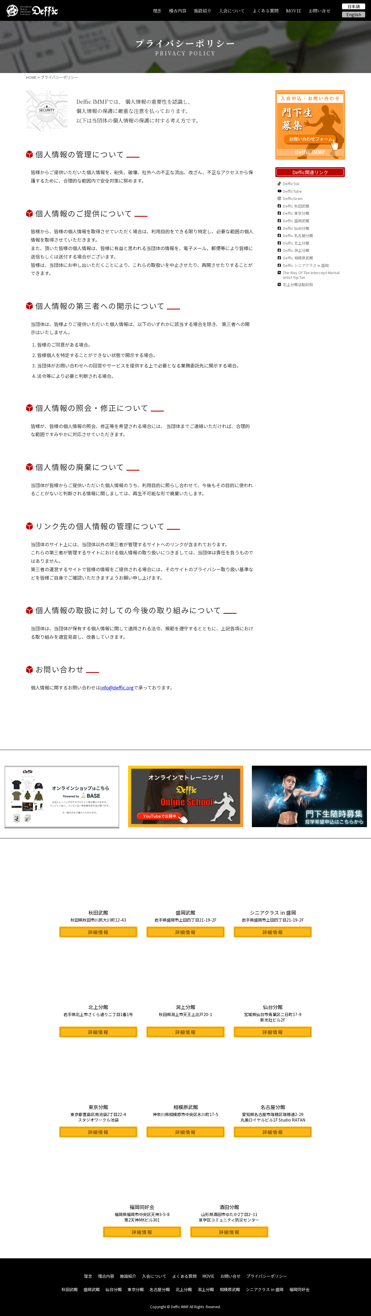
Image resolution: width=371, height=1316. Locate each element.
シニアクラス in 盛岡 (264, 1289)
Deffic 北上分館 (296, 243)
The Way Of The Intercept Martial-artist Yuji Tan (312, 274)
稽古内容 (177, 11)
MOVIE (293, 11)
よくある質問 (265, 11)
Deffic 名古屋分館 (298, 235)
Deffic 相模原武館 (298, 258)
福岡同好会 (299, 1289)
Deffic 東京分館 (296, 213)
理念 (157, 11)
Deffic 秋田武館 (296, 206)
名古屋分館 (160, 1289)
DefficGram (293, 198)
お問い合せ (319, 11)
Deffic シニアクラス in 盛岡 (306, 265)
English (353, 14)
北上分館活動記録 (298, 284)
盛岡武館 (91, 1289)
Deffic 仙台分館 (296, 228)
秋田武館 (69, 1289)
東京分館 (136, 1289)
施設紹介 (202, 11)
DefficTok (291, 183)
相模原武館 (230, 1289)
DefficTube (292, 191)
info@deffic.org (117, 687)
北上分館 (184, 1289)
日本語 (354, 6)
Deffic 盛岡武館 (296, 221)
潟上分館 (206, 1289)
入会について (232, 11)
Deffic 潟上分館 (296, 250)
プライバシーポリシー (266, 1276)
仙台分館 (114, 1289)
